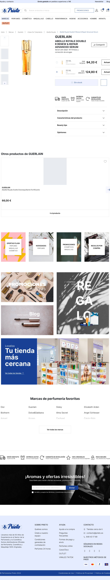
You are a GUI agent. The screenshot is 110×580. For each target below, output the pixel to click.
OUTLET (62, 553)
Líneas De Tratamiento (34, 32)
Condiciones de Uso (66, 573)
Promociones (85, 10)
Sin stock (76, 82)
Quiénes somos (41, 529)
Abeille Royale (51, 32)
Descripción (62, 111)
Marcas (11, 32)
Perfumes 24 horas (43, 549)
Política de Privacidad (84, 573)
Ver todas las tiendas (14, 373)
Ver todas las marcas (55, 429)
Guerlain (20, 32)
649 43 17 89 (91, 537)
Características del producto (69, 118)
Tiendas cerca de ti (94, 529)
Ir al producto (55, 213)
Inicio (2, 32)
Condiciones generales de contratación (40, 542)
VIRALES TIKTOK (66, 557)
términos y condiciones (56, 492)
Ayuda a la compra (67, 529)
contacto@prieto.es (95, 533)
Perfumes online (65, 546)
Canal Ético (64, 550)
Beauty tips (62, 125)
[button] (107, 10)
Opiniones (61, 132)
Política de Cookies (103, 573)
